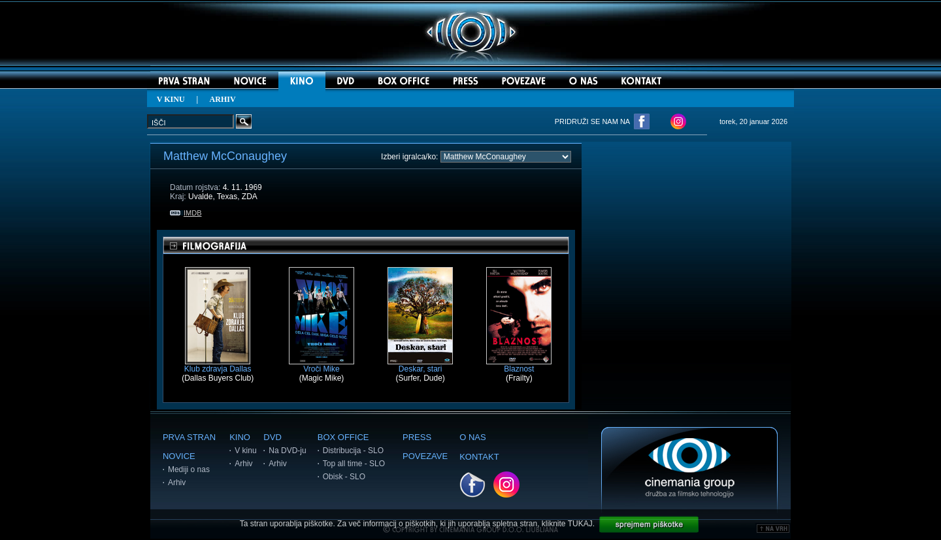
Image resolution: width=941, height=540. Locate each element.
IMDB (186, 213)
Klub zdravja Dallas (218, 365)
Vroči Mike (321, 365)
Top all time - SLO (354, 463)
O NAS (472, 437)
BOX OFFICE (343, 437)
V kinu (245, 450)
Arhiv (177, 482)
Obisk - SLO (344, 476)
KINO (239, 437)
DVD (272, 437)
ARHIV (223, 99)
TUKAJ (580, 523)
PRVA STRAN (189, 437)
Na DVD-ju (287, 450)
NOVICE (179, 456)
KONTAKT (479, 457)
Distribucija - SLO (353, 450)
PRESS (417, 437)
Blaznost (519, 365)
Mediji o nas (189, 469)
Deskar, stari (420, 365)
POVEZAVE (425, 456)
